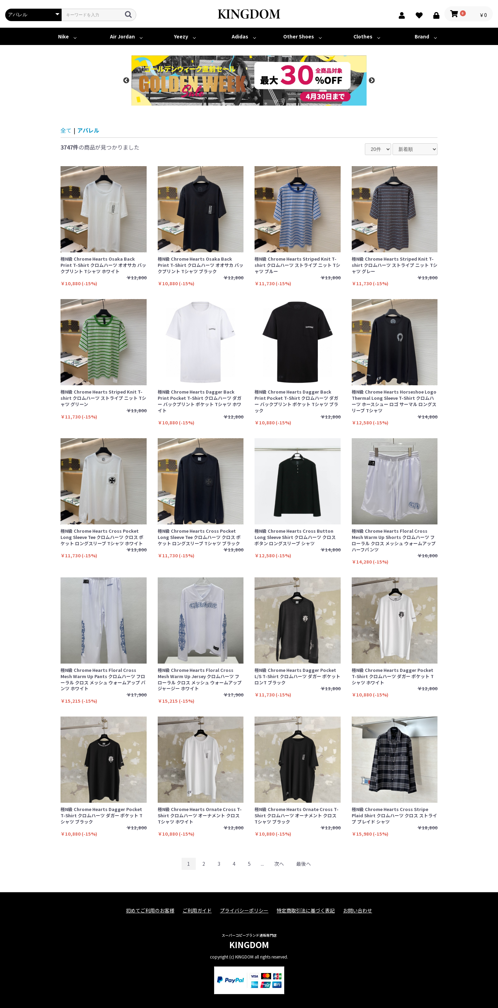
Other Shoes (298, 36)
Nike (63, 36)
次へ (279, 863)
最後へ (303, 863)
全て (66, 130)
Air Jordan (122, 36)
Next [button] (371, 80)
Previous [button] (126, 80)
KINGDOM (249, 944)
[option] (249, 80)
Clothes (362, 36)
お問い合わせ (357, 910)
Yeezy (181, 36)
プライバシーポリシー (244, 910)
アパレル (88, 130)
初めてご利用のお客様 (150, 910)
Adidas (240, 36)
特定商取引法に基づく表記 (306, 910)
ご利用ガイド (197, 910)
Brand (422, 36)
